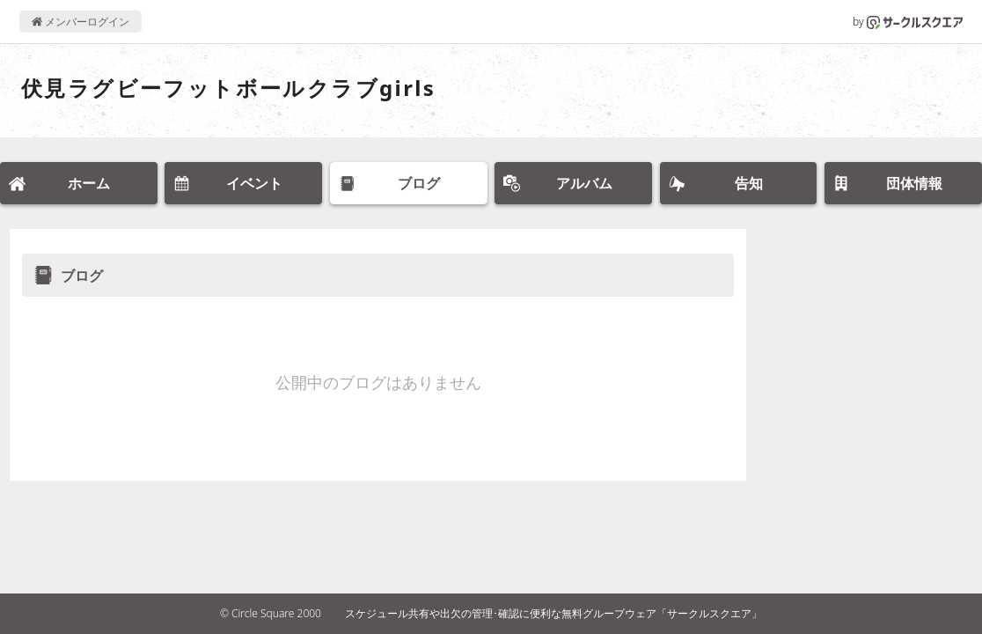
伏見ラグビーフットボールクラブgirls (228, 87)
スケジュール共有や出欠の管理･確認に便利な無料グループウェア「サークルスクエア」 (553, 613)
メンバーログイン (80, 21)
